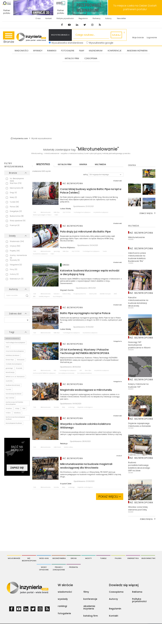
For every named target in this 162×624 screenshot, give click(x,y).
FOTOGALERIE (67, 50)
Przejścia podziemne (80, 294)
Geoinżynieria (59, 558)
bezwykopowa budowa (14, 423)
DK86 (115, 294)
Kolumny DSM (93, 294)
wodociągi (71, 407)
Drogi (74, 558)
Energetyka (133, 558)
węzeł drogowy (57, 296)
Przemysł (73, 567)
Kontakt (48, 18)
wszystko (43, 164)
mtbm (8, 413)
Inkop (17, 408)
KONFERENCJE (115, 50)
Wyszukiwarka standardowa (66, 42)
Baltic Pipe (57, 212)
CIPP (80, 370)
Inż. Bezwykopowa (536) (17, 179)
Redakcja (64, 444)
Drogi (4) (13, 192)
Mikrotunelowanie (12, 338)
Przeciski (19, 368)
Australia (9, 381)
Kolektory (17, 413)
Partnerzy (96, 18)
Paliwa (118, 558)
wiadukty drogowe (44, 296)
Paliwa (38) (14, 207)
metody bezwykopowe (14, 364)
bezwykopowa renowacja (66, 373)
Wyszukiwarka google (99, 42)
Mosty (88, 558)
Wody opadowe (44, 568)
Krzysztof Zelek (65, 484)
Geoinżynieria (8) (16, 188)
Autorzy (108, 18)
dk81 (34, 296)
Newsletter (121, 18)
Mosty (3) (13, 197)
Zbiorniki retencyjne (105, 294)
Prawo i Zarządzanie (59, 568)
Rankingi (51, 50)
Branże (8, 37)
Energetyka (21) (16, 211)
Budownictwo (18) (17, 216)
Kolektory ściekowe (12, 355)
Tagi (11, 332)
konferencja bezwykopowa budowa (15, 418)
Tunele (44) (14, 202)
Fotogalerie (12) (16, 265)
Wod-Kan (44, 558)
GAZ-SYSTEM (10, 398)
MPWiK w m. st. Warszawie (15, 377)
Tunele (8, 389)
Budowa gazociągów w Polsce (42, 215)
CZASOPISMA (90, 58)
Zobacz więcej (146, 213)
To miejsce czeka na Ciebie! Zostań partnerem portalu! (135, 7)
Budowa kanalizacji (13, 385)
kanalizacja (10, 372)
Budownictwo (148, 558)
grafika (83, 164)
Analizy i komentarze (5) (18, 256)
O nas (38, 18)
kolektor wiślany (68, 447)
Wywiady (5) (15, 260)
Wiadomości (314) (17, 241)
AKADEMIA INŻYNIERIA (137, 50)
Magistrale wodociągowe (85, 407)
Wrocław (9, 408)
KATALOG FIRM (72, 58)
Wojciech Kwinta (67, 290)
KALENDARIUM (95, 50)
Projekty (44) (15, 251)
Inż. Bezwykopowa (29, 559)
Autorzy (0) (14, 274)
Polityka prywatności (65, 18)
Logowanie (152, 37)
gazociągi (9, 368)
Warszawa (20, 360)
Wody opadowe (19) (17, 220)
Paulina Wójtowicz (67, 248)
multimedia (100, 164)
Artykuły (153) (15, 246)
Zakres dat (15, 313)
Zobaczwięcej (146, 519)
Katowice (56, 294)
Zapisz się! (17, 468)
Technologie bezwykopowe (15, 343)
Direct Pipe (10, 360)
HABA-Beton (57, 447)
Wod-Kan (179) (16, 183)
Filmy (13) (13, 269)
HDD (7, 347)
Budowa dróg (66, 294)
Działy (12, 235)
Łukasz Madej (65, 209)
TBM (23, 408)
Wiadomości (21, 50)
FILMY (81, 50)
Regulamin (83, 18)
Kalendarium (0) (16, 279)
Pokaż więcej (109, 497)
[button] (106, 175)
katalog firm (64, 164)
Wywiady (37, 50)
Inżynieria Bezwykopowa (15, 351)
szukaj (116, 35)
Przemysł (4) (14, 225)
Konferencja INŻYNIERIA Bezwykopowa (14, 403)
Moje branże (138, 37)
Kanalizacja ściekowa (13, 394)
